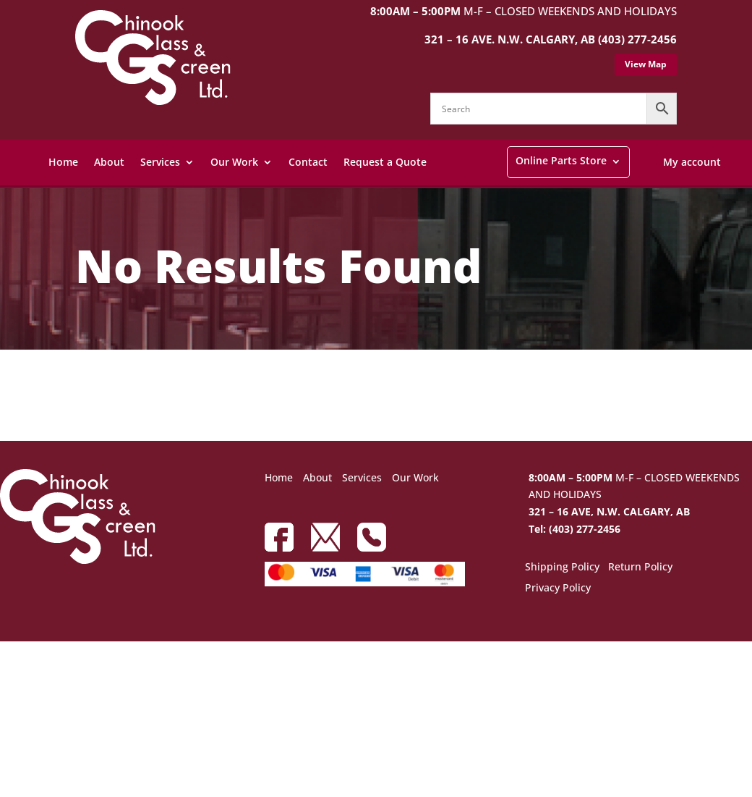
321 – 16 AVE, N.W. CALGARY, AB (609, 511)
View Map (646, 64)
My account (692, 162)
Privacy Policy (558, 588)
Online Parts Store (561, 160)
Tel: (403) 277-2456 (574, 529)
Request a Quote (385, 162)
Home (63, 162)
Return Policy (640, 567)
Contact (308, 162)
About (109, 162)
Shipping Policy (562, 567)
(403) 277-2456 (637, 39)
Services (160, 162)
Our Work (234, 162)
